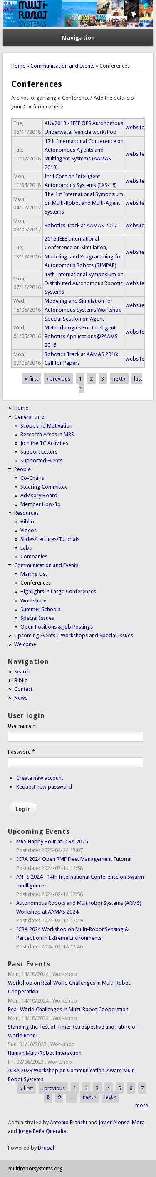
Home (18, 66)
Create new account (39, 778)
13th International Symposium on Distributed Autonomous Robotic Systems (84, 283)
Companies (33, 556)
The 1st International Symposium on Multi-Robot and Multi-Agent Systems (84, 203)
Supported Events (41, 460)
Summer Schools (40, 609)
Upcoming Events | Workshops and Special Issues (73, 635)
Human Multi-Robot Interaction (45, 1053)
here (57, 106)
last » (110, 1096)
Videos (28, 530)
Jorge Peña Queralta (42, 1131)
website (135, 127)
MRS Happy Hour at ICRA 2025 (52, 841)
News (20, 698)
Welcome (25, 644)
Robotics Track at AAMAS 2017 (81, 225)
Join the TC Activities (44, 443)
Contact (23, 689)
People (22, 469)
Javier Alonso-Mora (121, 1122)
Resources (26, 513)
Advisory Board (38, 495)
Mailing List (33, 574)
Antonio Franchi (68, 1122)
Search (22, 671)
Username (21, 726)
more (141, 1105)
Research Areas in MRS (47, 434)
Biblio (27, 521)
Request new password (44, 787)
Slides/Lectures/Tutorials (49, 539)
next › (119, 378)
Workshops (33, 600)
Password (21, 752)
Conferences (35, 583)
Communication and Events (62, 66)
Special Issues (37, 618)
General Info (29, 417)
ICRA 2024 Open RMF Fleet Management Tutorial (73, 859)
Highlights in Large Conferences (58, 591)
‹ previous (58, 378)
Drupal (46, 1148)
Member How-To (40, 504)
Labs (26, 548)
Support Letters (38, 452)
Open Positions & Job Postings (56, 627)
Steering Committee (44, 487)
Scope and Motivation (46, 426)
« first (31, 378)
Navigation (78, 38)
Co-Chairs (32, 478)
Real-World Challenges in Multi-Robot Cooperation (68, 1009)
